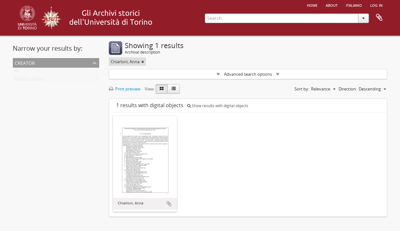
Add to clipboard (169, 204)
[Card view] (162, 89)
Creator (25, 62)
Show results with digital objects (217, 105)
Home (312, 4)
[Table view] (173, 89)
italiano (354, 4)
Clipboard (379, 18)
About (332, 4)
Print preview (124, 89)
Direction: (348, 89)
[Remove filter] (142, 61)
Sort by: (301, 89)
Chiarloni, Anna (28, 79)
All (16, 72)
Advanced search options (248, 74)
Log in (376, 4)
